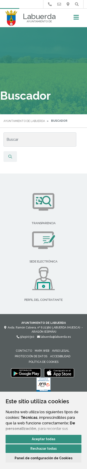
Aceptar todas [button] (43, 439)
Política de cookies (43, 362)
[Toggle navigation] (76, 18)
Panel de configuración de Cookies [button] (43, 458)
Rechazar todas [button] (43, 448)
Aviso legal (60, 350)
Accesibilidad (60, 356)
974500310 (25, 336)
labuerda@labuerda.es (54, 336)
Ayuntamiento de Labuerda (24, 121)
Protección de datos (31, 356)
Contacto (24, 350)
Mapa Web (42, 350)
